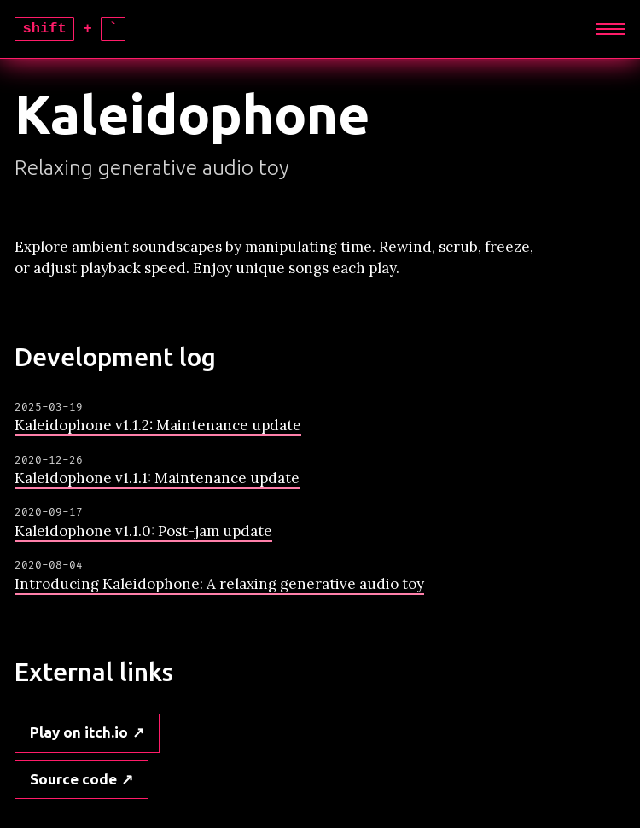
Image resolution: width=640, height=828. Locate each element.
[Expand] (611, 29)
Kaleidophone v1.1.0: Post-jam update (143, 531)
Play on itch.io (79, 732)
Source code (73, 779)
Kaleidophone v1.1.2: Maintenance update (158, 425)
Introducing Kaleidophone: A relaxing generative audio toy (219, 583)
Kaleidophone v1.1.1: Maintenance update (157, 478)
